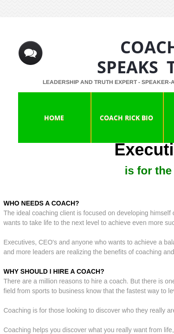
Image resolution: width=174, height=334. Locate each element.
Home (54, 117)
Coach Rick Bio (126, 117)
